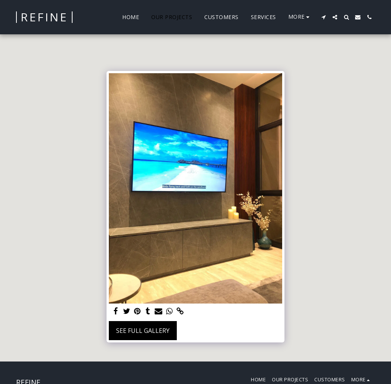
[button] (323, 17)
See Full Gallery (143, 330)
